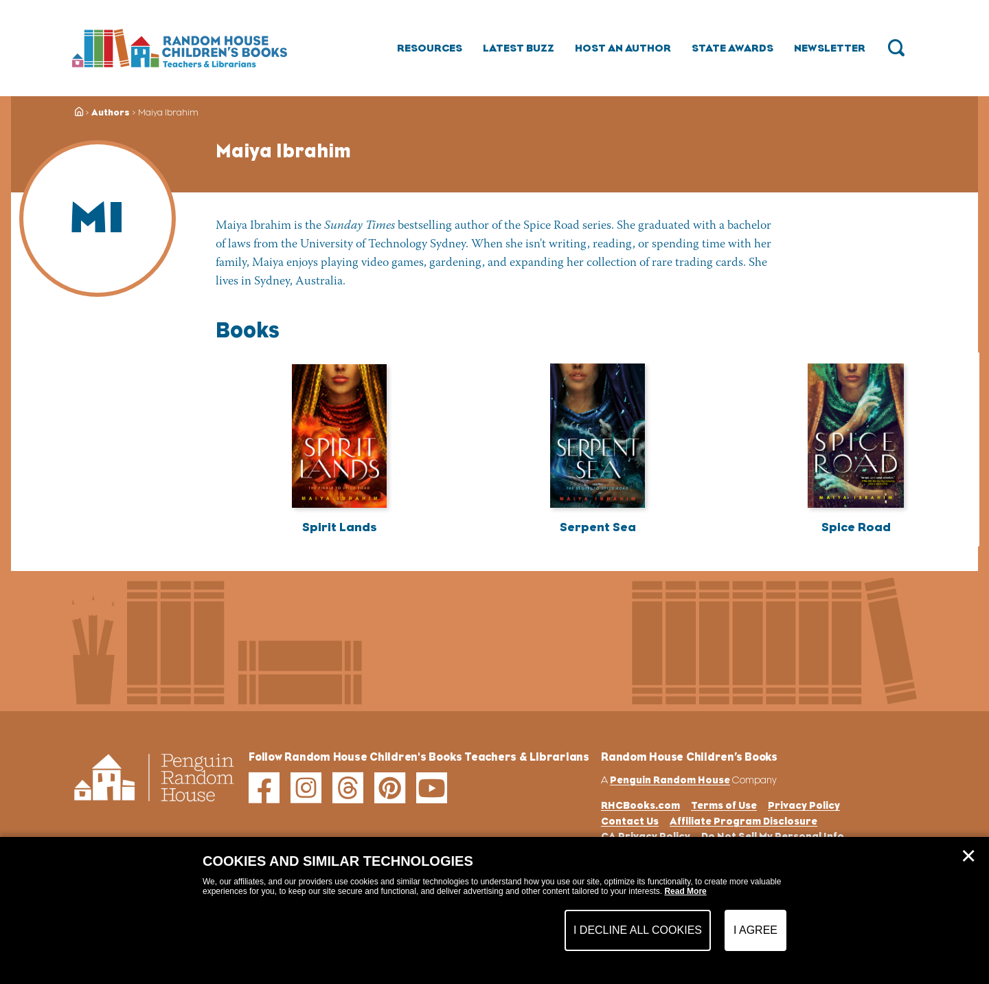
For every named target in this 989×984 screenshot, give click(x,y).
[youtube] (431, 787)
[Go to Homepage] (179, 48)
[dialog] (494, 910)
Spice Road (856, 527)
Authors (110, 112)
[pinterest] (389, 787)
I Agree (755, 930)
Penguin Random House (670, 779)
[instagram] (306, 787)
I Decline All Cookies (637, 930)
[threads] (347, 787)
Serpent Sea (598, 527)
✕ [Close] (968, 856)
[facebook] (264, 787)
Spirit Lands (339, 527)
